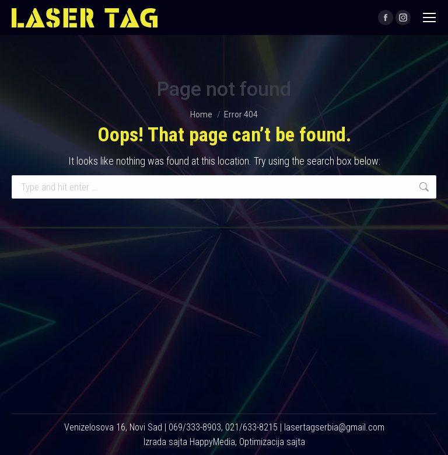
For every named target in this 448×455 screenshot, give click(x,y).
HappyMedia (212, 441)
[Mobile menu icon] (429, 18)
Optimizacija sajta (272, 441)
